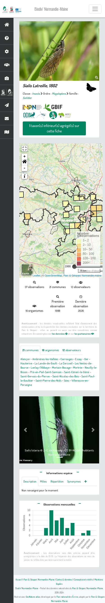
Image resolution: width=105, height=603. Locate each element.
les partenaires (84, 333)
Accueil (19, 579)
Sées (66, 380)
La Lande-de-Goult (46, 363)
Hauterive (26, 363)
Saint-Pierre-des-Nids (48, 380)
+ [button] (24, 156)
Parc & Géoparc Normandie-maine (82, 275)
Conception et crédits (83, 579)
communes (30, 350)
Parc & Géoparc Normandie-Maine (39, 579)
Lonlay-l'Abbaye (40, 367)
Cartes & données (64, 579)
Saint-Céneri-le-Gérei (76, 372)
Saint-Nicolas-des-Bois (65, 376)
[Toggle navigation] (95, 8)
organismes (50, 350)
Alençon (25, 359)
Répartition (57, 481)
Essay (78, 359)
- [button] (24, 168)
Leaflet (36, 275)
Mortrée (77, 367)
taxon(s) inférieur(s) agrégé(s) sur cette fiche (54, 128)
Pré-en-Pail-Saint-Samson (46, 372)
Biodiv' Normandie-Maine (51, 9)
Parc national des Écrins (67, 596)
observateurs (72, 350)
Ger (86, 359)
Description (29, 481)
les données (59, 333)
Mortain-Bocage (61, 367)
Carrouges (66, 359)
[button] (24, 162)
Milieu (43, 481)
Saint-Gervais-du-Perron (35, 376)
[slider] (74, 266)
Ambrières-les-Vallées (45, 359)
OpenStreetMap (53, 275)
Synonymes (74, 481)
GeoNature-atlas (33, 596)
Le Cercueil (65, 363)
